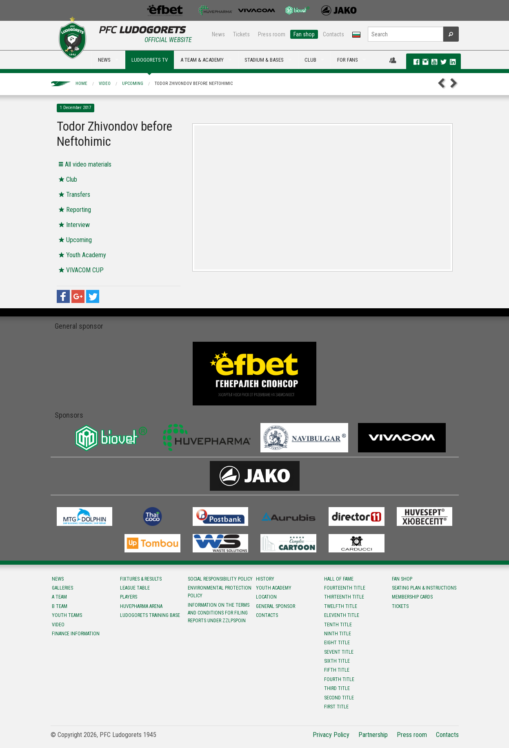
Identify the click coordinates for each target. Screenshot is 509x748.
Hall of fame (338, 579)
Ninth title (337, 634)
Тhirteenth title (344, 597)
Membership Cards (412, 597)
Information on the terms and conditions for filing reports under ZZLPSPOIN (218, 612)
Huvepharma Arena (141, 606)
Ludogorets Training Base (150, 615)
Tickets (241, 34)
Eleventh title (341, 615)
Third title (337, 688)
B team (59, 606)
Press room (271, 34)
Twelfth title (340, 606)
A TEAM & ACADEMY (202, 60)
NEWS (104, 60)
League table (135, 588)
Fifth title (336, 670)
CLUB (310, 60)
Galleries (62, 588)
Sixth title (337, 661)
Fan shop (304, 34)
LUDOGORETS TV (149, 60)
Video (105, 83)
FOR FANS (347, 60)
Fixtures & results (141, 579)
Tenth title (338, 625)
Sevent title (338, 652)
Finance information (76, 634)
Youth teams (67, 615)
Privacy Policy (331, 735)
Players (128, 597)
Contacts (333, 34)
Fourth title (339, 679)
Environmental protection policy (219, 592)
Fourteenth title (344, 588)
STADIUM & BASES (264, 60)
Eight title (337, 643)
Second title (339, 698)
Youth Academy (273, 588)
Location (266, 597)
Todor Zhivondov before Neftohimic (194, 83)
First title (336, 707)
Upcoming (132, 83)
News (218, 34)
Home (81, 83)
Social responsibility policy (220, 579)
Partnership (373, 735)
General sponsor (275, 606)
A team (59, 597)
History (265, 579)
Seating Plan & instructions (424, 588)
